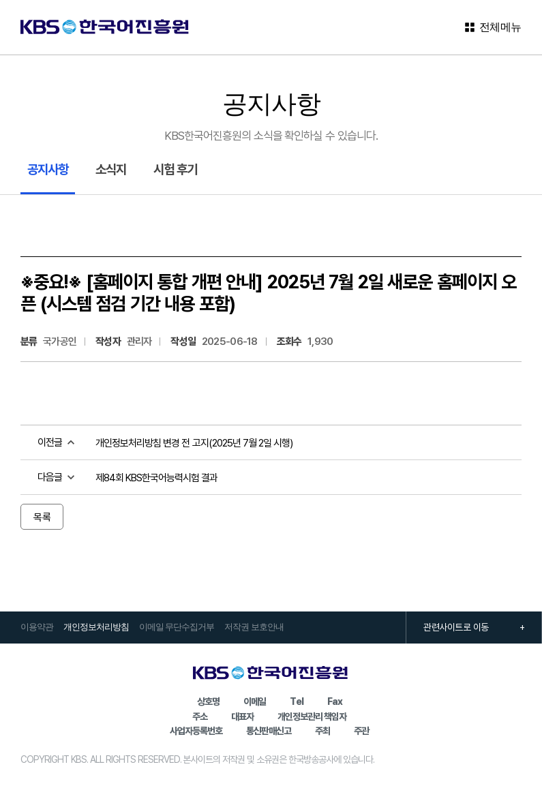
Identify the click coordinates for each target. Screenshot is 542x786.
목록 (41, 517)
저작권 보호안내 (253, 627)
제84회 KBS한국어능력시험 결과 (156, 477)
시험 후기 (175, 169)
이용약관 (36, 627)
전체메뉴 (493, 27)
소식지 (110, 169)
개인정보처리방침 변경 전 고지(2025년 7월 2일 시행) (193, 442)
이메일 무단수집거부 (176, 627)
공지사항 (47, 169)
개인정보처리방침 (96, 627)
